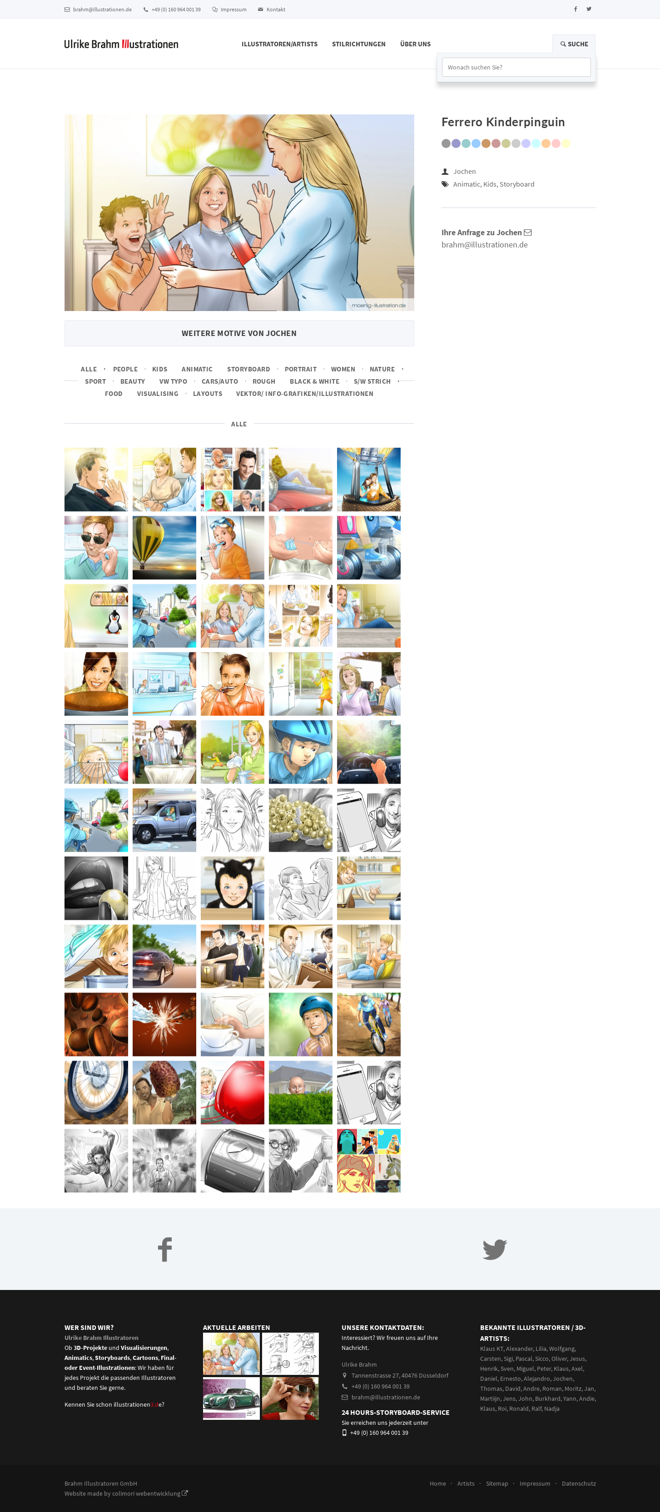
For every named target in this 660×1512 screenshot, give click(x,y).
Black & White (314, 381)
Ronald (519, 1408)
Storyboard (248, 369)
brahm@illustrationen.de (98, 9)
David (513, 1388)
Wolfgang (562, 1348)
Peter (544, 1368)
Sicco (542, 1358)
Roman (552, 1388)
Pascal (524, 1358)
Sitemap (497, 1483)
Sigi (508, 1358)
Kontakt (271, 9)
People (125, 369)
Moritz (573, 1388)
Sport (95, 381)
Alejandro (537, 1378)
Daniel (488, 1378)
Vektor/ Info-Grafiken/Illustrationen (304, 393)
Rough (264, 381)
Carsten (490, 1358)
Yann (569, 1398)
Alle (89, 369)
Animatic (197, 369)
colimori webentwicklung (150, 1493)
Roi (502, 1408)
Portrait (301, 369)
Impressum (229, 9)
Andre (531, 1388)
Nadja (552, 1408)
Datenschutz (579, 1483)
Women (343, 369)
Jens (509, 1398)
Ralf (536, 1408)
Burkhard (548, 1398)
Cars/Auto (220, 381)
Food (114, 393)
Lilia (541, 1348)
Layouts (207, 393)
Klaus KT (491, 1348)
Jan (589, 1388)
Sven (507, 1368)
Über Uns (415, 44)
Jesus (577, 1358)
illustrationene (138, 1404)
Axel (577, 1368)
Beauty (132, 381)
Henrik (489, 1368)
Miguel (525, 1368)
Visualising (158, 393)
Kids (160, 369)
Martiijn (490, 1398)
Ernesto (510, 1378)
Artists (466, 1483)
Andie (587, 1398)
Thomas (491, 1388)
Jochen (464, 171)
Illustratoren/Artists (280, 44)
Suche (574, 44)
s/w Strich (372, 381)
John (525, 1398)
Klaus (561, 1368)
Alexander (519, 1348)
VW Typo (173, 381)
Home (438, 1483)
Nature (382, 369)
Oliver (559, 1358)
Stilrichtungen (359, 44)
